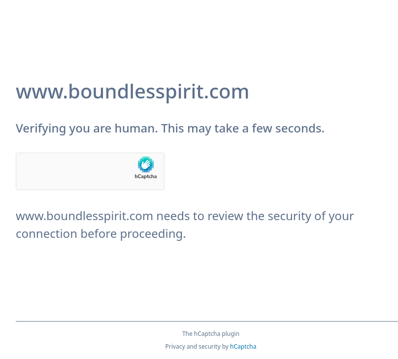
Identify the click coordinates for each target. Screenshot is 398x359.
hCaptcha (243, 346)
